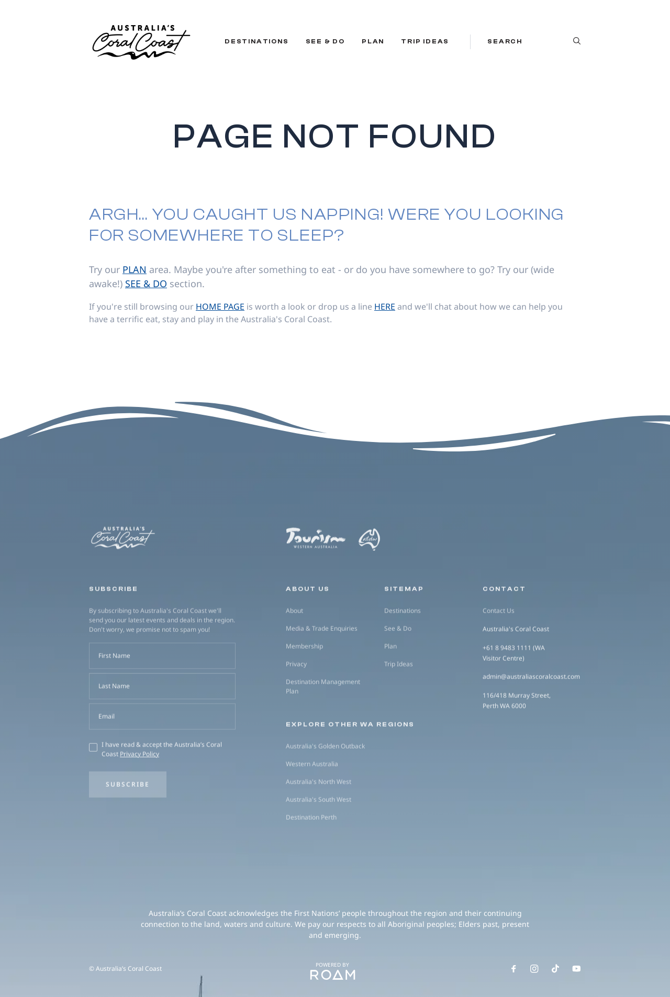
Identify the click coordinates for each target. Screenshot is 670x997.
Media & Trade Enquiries (322, 672)
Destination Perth (311, 861)
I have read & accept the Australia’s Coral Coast (162, 793)
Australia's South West (318, 843)
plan (134, 269)
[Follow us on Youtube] (576, 968)
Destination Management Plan (323, 730)
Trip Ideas (425, 41)
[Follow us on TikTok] (555, 968)
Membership (304, 690)
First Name (114, 699)
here (384, 306)
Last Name (114, 730)
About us (308, 633)
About (294, 654)
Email (106, 760)
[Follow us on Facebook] (513, 968)
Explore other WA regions (350, 768)
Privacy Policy (139, 798)
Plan (373, 41)
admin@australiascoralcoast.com (531, 721)
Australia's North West (318, 825)
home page (220, 306)
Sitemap (404, 633)
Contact (504, 633)
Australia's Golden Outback (325, 790)
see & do (146, 283)
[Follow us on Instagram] (534, 968)
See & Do (325, 41)
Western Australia (312, 807)
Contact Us (499, 654)
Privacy (296, 708)
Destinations (257, 41)
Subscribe (128, 828)
